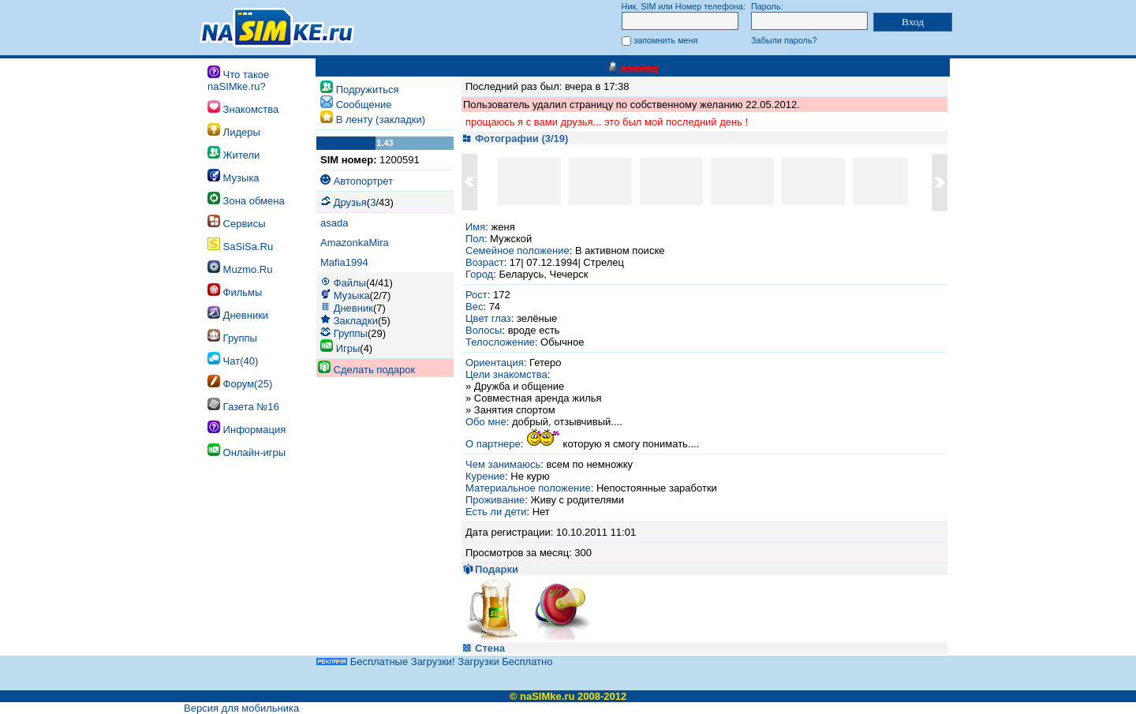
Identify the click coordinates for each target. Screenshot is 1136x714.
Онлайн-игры (246, 450)
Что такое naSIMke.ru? (238, 78)
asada (334, 223)
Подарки (496, 569)
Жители (233, 153)
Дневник (353, 308)
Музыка (233, 176)
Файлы (350, 283)
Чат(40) (232, 359)
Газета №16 (243, 405)
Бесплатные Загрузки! (402, 661)
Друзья (350, 202)
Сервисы (236, 222)
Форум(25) (239, 382)
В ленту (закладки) (381, 119)
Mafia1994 (344, 262)
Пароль (766, 6)
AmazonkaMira (354, 243)
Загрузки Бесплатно (505, 661)
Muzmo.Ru (239, 267)
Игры (348, 348)
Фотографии (507, 138)
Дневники (237, 313)
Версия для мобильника (241, 708)
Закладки (356, 321)
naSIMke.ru (547, 696)
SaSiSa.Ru (240, 244)
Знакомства (242, 107)
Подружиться (367, 89)
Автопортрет (363, 181)
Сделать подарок (375, 370)
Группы (232, 336)
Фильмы (234, 290)
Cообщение (364, 104)
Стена (490, 648)
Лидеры (233, 130)
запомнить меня (665, 40)
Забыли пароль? (784, 40)
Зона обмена (246, 199)
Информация (246, 428)
